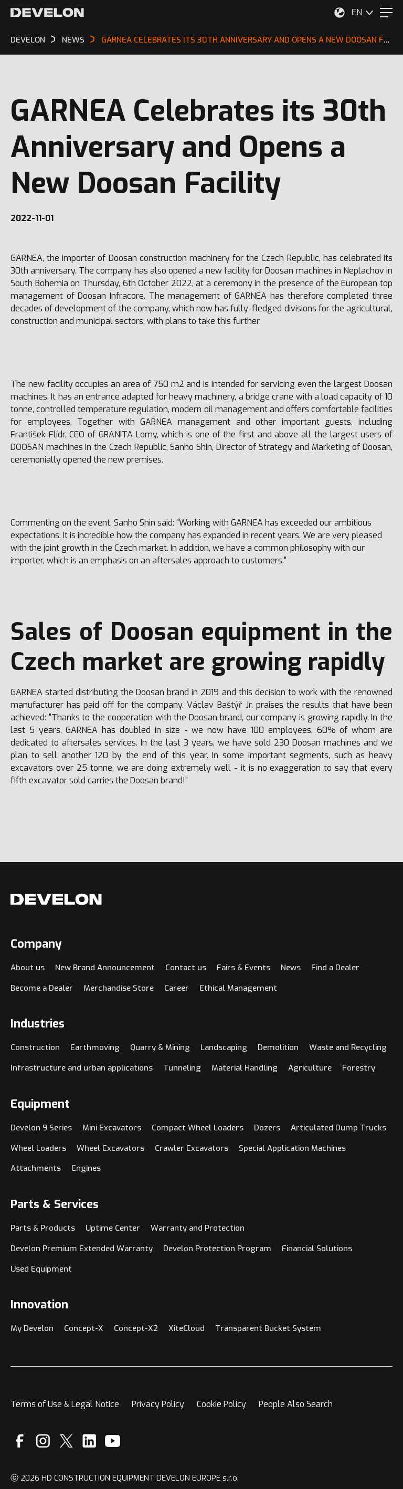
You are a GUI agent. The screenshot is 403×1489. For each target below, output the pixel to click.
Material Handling (244, 1068)
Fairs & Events (243, 967)
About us (27, 967)
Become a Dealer (41, 988)
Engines (86, 1168)
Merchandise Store (118, 988)
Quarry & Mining (160, 1047)
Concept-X (83, 1328)
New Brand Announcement (105, 967)
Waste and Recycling (348, 1047)
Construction (35, 1047)
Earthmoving (95, 1047)
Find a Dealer (335, 967)
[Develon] (47, 12)
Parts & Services (54, 1204)
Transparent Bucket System (268, 1328)
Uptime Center (113, 1228)
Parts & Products (42, 1228)
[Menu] (386, 12)
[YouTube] (112, 1441)
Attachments (35, 1168)
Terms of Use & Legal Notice (64, 1404)
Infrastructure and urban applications (81, 1068)
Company (36, 943)
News (291, 967)
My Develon (32, 1328)
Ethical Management (238, 988)
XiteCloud (186, 1328)
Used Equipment (41, 1269)
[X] (66, 1441)
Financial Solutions (317, 1248)
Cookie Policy (221, 1404)
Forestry (358, 1068)
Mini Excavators (111, 1128)
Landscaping (223, 1047)
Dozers (267, 1128)
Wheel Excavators (110, 1148)
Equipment (40, 1103)
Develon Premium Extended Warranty (81, 1248)
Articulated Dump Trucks (338, 1128)
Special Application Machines (292, 1148)
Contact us (185, 967)
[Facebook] (19, 1441)
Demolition (278, 1047)
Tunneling (182, 1068)
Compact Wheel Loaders (197, 1128)
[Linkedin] (89, 1441)
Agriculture (310, 1068)
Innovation (39, 1304)
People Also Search (296, 1404)
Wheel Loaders (38, 1148)
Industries (37, 1023)
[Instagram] (43, 1441)
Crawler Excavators (191, 1148)
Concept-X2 (136, 1328)
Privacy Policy (158, 1404)
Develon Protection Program (217, 1248)
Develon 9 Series (41, 1128)
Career (176, 988)
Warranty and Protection (198, 1228)
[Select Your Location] (339, 12)
